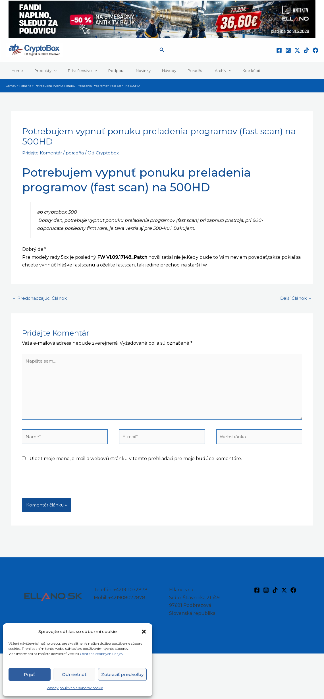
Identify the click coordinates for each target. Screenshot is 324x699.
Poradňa (170, 70)
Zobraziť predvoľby (122, 674)
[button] (144, 631)
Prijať (29, 674)
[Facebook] (279, 50)
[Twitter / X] (297, 50)
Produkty (39, 70)
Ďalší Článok (295, 298)
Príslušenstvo (72, 70)
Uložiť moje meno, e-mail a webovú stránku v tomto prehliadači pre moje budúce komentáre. (136, 464)
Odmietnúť (74, 674)
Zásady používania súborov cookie (75, 688)
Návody (147, 70)
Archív (193, 70)
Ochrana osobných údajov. (102, 654)
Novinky (125, 70)
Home (15, 70)
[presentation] (65, 490)
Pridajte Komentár (43, 153)
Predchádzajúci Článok (41, 298)
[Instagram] (288, 50)
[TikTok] (306, 50)
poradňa (77, 153)
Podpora (102, 70)
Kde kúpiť (218, 70)
